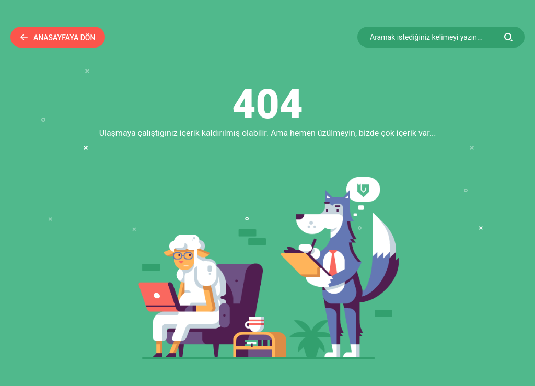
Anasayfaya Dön (57, 37)
